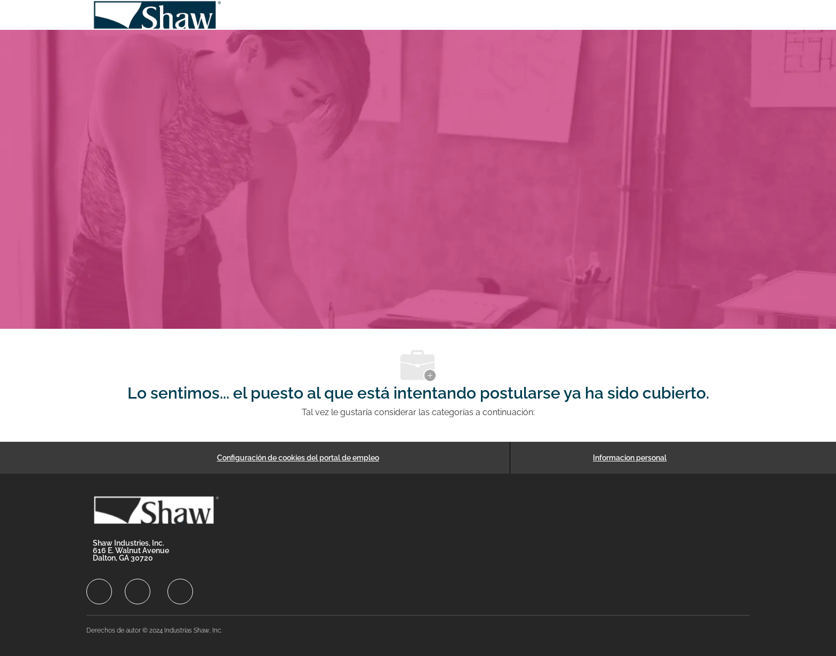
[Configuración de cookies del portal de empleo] (298, 458)
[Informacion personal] (629, 458)
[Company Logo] (158, 15)
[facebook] (99, 591)
